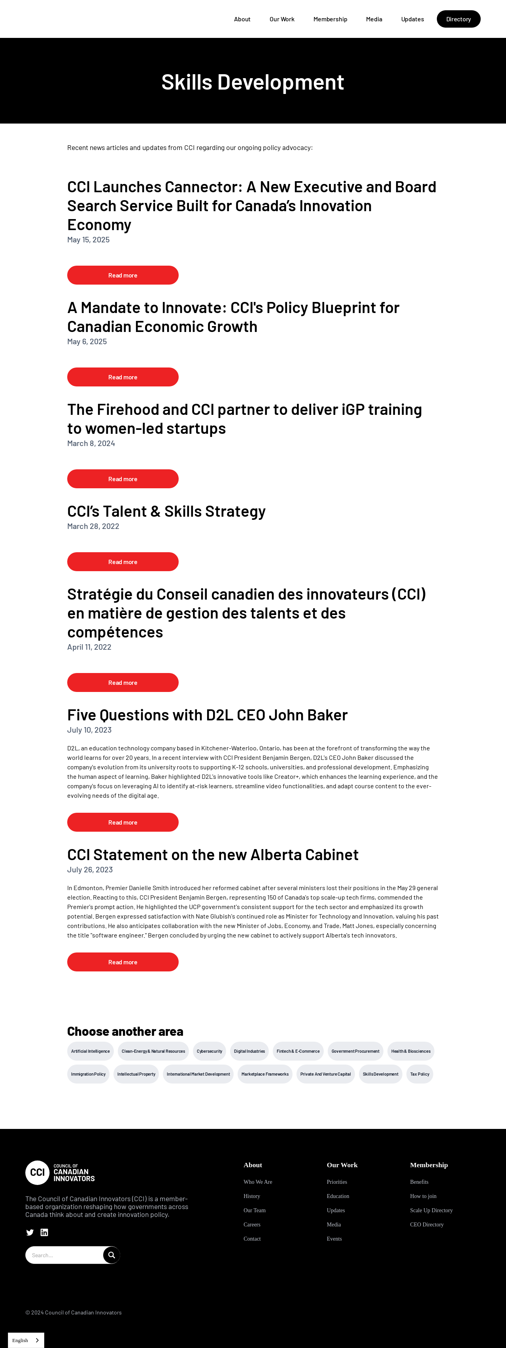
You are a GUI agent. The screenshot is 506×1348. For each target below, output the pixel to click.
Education (338, 1196)
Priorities (337, 1182)
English (20, 1340)
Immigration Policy (88, 1073)
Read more (122, 275)
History (252, 1196)
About (242, 18)
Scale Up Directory (431, 1210)
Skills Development (380, 1073)
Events (334, 1239)
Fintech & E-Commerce (298, 1051)
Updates (412, 18)
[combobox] (26, 1340)
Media (374, 18)
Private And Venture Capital (325, 1073)
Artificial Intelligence (90, 1051)
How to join (423, 1196)
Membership (330, 18)
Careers (252, 1225)
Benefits (419, 1182)
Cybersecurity (209, 1051)
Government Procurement (356, 1051)
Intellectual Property (136, 1073)
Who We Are (258, 1182)
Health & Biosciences (410, 1051)
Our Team (255, 1210)
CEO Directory (427, 1225)
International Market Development (198, 1073)
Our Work (282, 18)
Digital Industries (249, 1051)
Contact (252, 1239)
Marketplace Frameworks (265, 1073)
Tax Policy (419, 1073)
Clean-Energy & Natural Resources (153, 1051)
